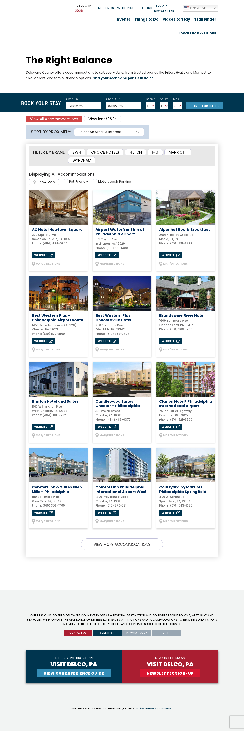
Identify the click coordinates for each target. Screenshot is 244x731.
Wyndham (81, 160)
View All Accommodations (54, 118)
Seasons (145, 8)
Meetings (106, 8)
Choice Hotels (105, 152)
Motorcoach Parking (114, 181)
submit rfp (107, 633)
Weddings (125, 8)
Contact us (77, 633)
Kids (176, 99)
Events (123, 19)
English (195, 8)
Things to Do (146, 19)
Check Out (113, 99)
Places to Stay (176, 19)
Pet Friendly (78, 181)
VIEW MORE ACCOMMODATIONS (122, 544)
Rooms (150, 99)
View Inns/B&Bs (102, 118)
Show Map (44, 182)
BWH (76, 152)
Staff (166, 633)
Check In (72, 99)
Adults (164, 99)
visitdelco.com (164, 708)
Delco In (83, 8)
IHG (155, 152)
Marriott (178, 152)
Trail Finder (205, 19)
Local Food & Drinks (197, 33)
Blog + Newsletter (164, 8)
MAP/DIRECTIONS (46, 264)
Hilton (135, 152)
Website (43, 255)
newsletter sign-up (170, 673)
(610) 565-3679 (144, 708)
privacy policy (136, 633)
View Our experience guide (74, 673)
